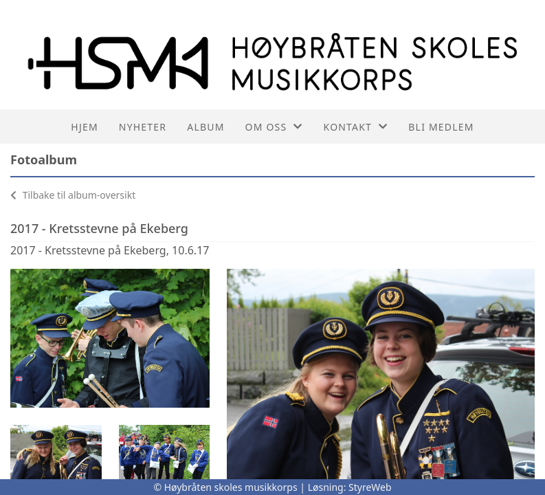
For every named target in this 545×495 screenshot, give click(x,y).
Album (205, 126)
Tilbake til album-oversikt (72, 194)
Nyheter (142, 126)
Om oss (274, 126)
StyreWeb (370, 487)
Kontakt (356, 126)
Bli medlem (441, 126)
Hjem (84, 126)
